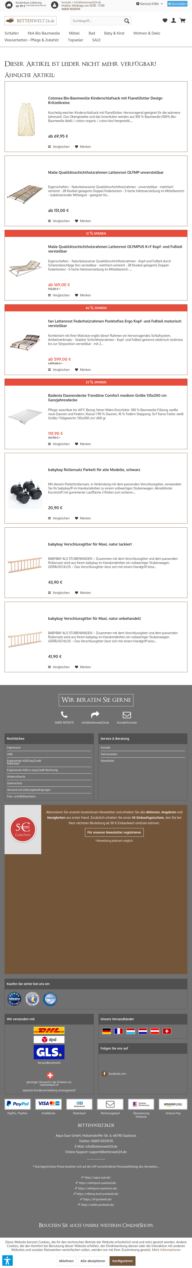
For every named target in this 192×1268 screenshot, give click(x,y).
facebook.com (113, 1073)
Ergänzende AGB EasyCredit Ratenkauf (24, 762)
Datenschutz (14, 783)
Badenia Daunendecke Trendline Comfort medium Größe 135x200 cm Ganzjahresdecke (107, 397)
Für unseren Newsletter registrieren (114, 832)
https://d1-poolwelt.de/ (97, 1199)
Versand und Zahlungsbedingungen (29, 790)
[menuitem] (101, 20)
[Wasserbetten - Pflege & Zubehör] (36, 40)
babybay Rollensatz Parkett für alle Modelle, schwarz (94, 469)
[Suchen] (127, 20)
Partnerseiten (109, 754)
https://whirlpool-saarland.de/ (97, 1183)
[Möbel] (79, 33)
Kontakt (66, 2)
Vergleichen (58, 147)
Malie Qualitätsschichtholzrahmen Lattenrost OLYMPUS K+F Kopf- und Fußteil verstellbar (115, 248)
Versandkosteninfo (49, 1063)
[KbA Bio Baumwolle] (48, 33)
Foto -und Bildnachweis (21, 796)
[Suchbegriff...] (101, 20)
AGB (10, 754)
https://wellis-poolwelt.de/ (97, 1204)
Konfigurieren (122, 1261)
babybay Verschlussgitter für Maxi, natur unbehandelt (94, 618)
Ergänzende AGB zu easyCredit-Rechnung (32, 770)
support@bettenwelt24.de (108, 1152)
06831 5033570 (70, 9)
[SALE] (101, 40)
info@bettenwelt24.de (87, 2)
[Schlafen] (16, 33)
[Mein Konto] (173, 20)
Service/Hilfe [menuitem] (148, 4)
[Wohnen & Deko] (151, 33)
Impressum (13, 747)
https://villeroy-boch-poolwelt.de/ (98, 1194)
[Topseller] (80, 40)
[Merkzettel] (164, 20)
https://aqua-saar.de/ (97, 1177)
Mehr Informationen (166, 1250)
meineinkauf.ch (49, 1085)
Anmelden (177, 4)
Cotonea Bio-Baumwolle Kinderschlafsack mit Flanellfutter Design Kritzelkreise (105, 100)
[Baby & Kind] (118, 33)
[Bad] (96, 33)
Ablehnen (66, 1261)
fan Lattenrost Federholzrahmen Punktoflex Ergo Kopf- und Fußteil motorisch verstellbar (115, 323)
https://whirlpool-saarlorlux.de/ (97, 1188)
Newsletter (107, 760)
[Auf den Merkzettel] (83, 146)
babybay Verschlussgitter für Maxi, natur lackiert (90, 544)
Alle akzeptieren (93, 1261)
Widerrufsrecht (16, 776)
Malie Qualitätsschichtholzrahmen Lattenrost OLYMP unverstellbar (106, 172)
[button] (7, 1260)
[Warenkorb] (182, 20)
